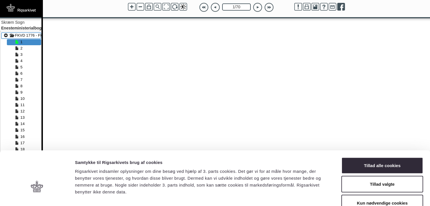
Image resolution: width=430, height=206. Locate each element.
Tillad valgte (382, 149)
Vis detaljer (297, 194)
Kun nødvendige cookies (382, 168)
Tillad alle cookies (382, 130)
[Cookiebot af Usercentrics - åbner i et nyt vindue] (37, 195)
